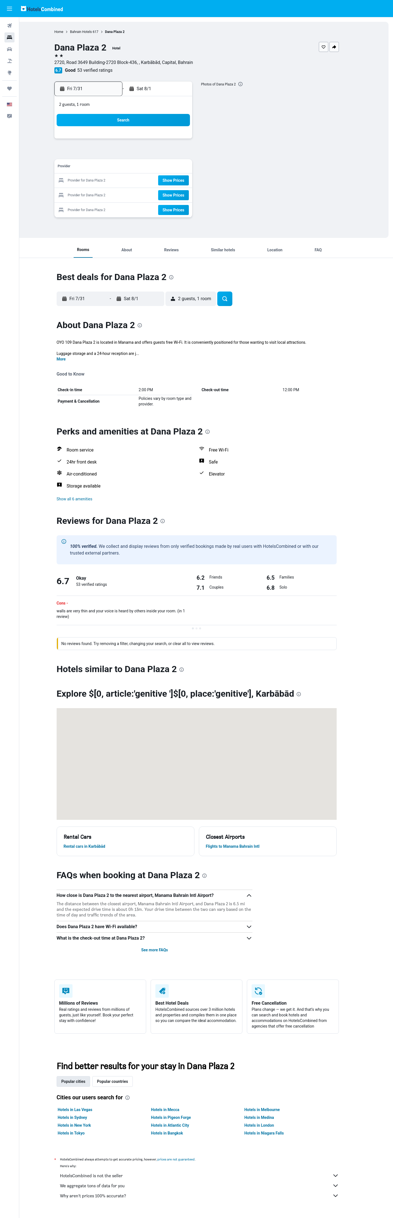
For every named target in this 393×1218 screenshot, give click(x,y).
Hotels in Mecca (175, 1109)
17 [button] (173, 167)
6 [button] (120, 154)
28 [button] (133, 194)
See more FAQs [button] (164, 950)
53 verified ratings (104, 70)
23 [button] (160, 180)
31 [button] (173, 194)
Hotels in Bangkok (177, 1133)
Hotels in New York (83, 1125)
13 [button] (120, 167)
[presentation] (250, 84)
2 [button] (160, 140)
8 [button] (147, 154)
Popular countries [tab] (122, 1081)
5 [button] (106, 154)
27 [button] (120, 194)
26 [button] (106, 194)
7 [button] (133, 154)
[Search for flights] (9, 25)
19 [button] (106, 180)
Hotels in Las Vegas (84, 1109)
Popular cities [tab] (83, 1081)
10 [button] (173, 154)
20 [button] (120, 180)
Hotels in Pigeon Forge (181, 1117)
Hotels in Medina (268, 1117)
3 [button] (173, 140)
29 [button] (147, 194)
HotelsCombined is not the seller (208, 1175)
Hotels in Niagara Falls (273, 1133)
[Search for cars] (9, 49)
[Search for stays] (9, 37)
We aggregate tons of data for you (208, 1185)
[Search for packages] (9, 60)
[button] (9, 9)
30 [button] (160, 194)
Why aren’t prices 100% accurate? (208, 1195)
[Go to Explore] (9, 72)
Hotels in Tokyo (80, 1133)
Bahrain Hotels (90, 32)
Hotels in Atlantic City (180, 1125)
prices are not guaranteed (185, 1159)
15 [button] (147, 167)
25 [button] (187, 180)
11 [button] (187, 154)
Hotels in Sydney (82, 1117)
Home (68, 32)
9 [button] (160, 154)
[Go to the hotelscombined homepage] (42, 8)
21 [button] (133, 180)
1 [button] (147, 140)
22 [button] (147, 180)
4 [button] (187, 140)
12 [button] (106, 167)
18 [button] (187, 167)
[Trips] (9, 88)
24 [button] (173, 180)
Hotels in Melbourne (271, 1109)
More (70, 359)
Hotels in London (268, 1125)
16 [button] (160, 167)
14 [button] (133, 167)
